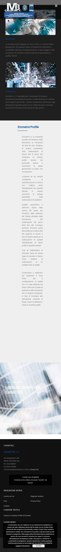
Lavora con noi (9, 496)
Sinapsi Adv (34, 469)
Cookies (6, 506)
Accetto (38, 546)
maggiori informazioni (23, 546)
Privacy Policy (35, 501)
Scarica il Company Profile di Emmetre (17, 515)
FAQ (5, 501)
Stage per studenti (36, 496)
